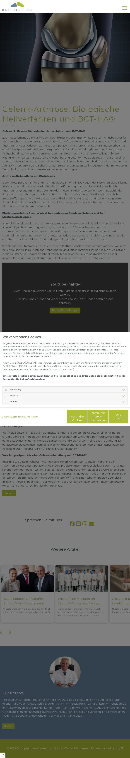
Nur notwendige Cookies (54, 418)
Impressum (32, 410)
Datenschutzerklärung (13, 410)
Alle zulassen (114, 418)
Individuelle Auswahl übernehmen (84, 418)
